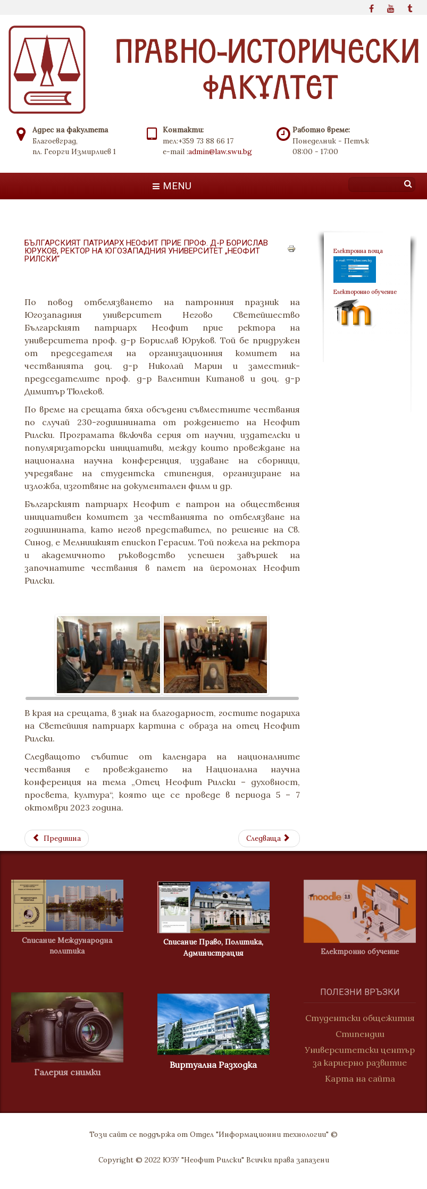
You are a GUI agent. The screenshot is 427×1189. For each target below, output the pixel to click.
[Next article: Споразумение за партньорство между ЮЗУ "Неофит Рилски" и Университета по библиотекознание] (269, 838)
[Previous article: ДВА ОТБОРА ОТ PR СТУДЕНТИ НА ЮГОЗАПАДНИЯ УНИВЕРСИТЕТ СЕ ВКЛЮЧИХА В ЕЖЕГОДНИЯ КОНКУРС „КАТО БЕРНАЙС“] (56, 838)
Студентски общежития (363, 1018)
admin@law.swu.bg (220, 151)
